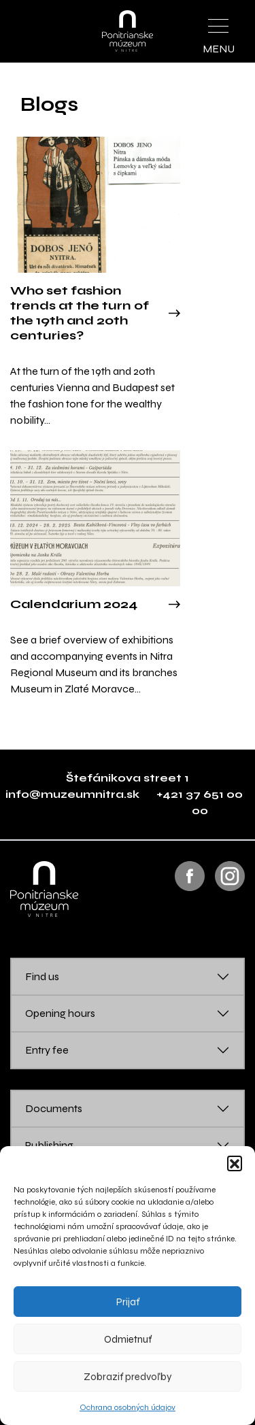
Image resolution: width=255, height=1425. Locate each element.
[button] (234, 1163)
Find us (42, 976)
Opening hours (60, 1013)
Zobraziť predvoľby (128, 1377)
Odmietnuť (128, 1339)
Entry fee (47, 1049)
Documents (53, 1108)
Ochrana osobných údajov (127, 1407)
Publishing (49, 1145)
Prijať (127, 1302)
